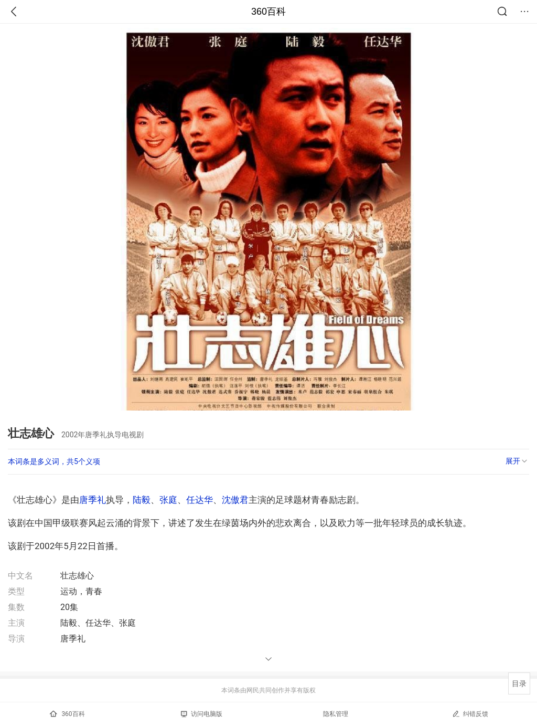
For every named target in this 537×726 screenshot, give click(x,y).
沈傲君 (235, 499)
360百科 (268, 11)
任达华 (199, 499)
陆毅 (142, 499)
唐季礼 (92, 499)
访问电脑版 (201, 714)
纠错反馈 (470, 714)
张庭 (168, 499)
